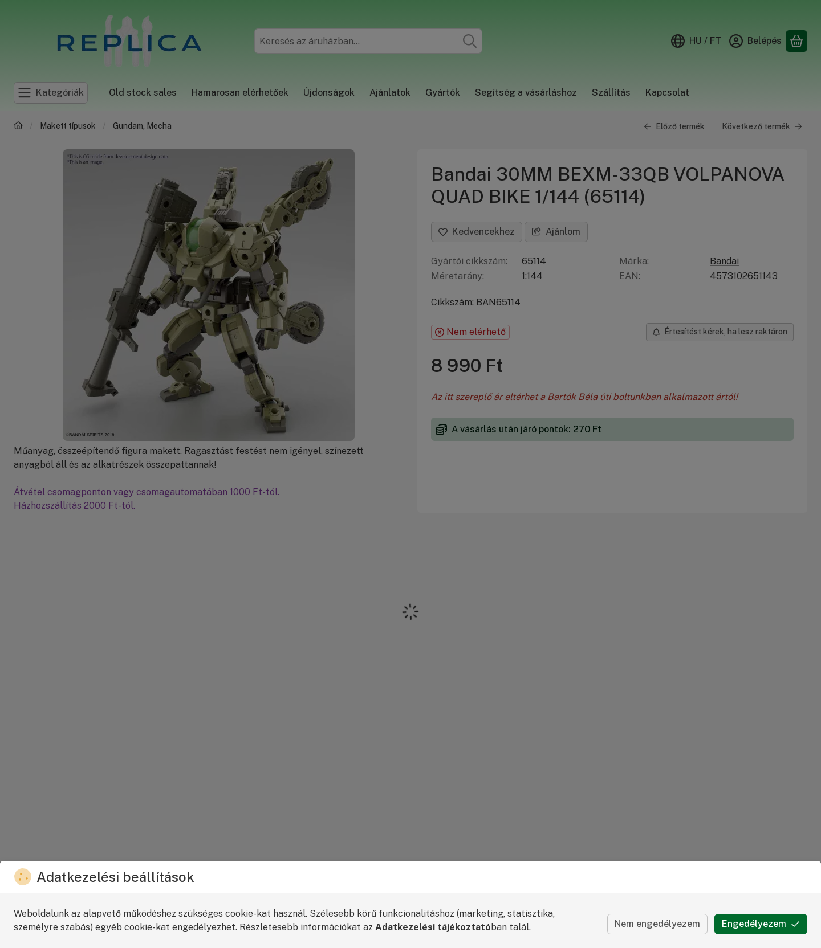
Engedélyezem (761, 923)
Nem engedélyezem (657, 923)
